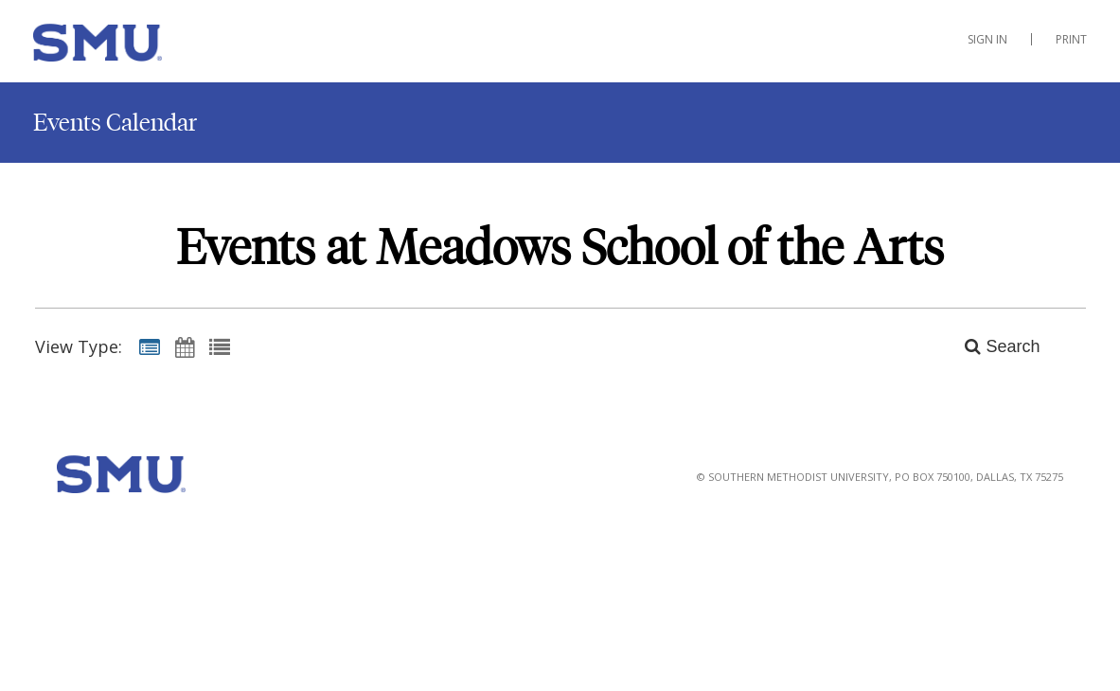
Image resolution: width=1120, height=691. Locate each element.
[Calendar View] (184, 346)
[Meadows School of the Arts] (127, 46)
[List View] (219, 346)
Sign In (987, 39)
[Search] (991, 346)
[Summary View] (149, 346)
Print (1071, 39)
